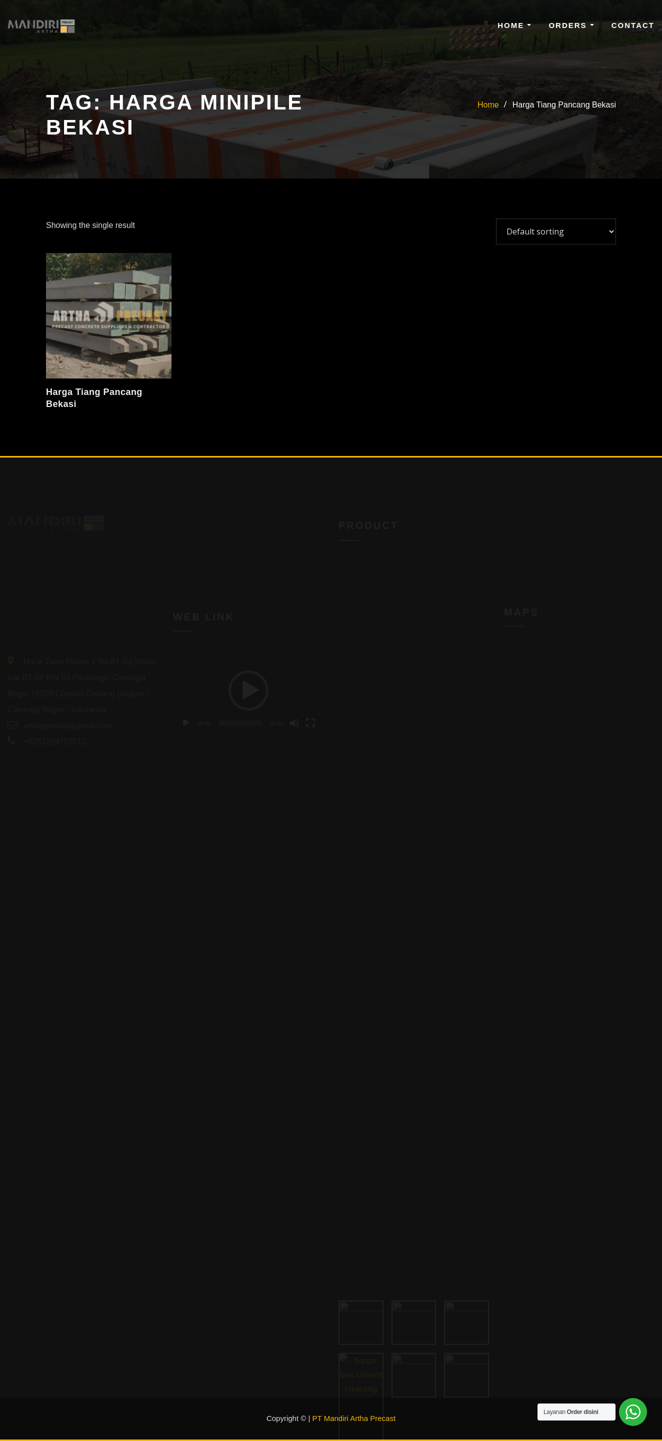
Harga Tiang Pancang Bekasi (564, 104)
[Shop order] (556, 231)
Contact (633, 25)
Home (514, 25)
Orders (571, 25)
